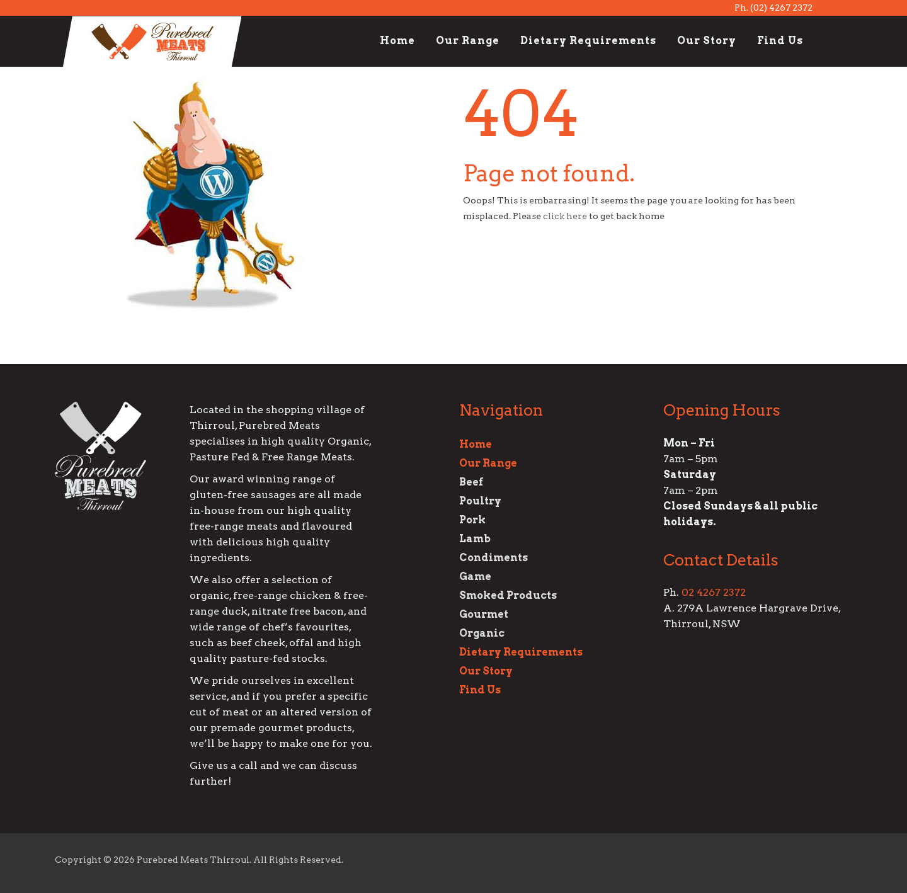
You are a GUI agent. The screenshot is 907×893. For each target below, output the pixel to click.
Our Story (706, 41)
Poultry (480, 501)
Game (475, 577)
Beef (471, 482)
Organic (482, 633)
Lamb (475, 539)
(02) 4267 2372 (781, 8)
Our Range (467, 41)
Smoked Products (508, 595)
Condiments (493, 558)
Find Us (780, 41)
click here (565, 216)
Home (397, 41)
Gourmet (483, 614)
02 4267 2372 (714, 592)
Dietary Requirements (588, 41)
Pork (472, 520)
